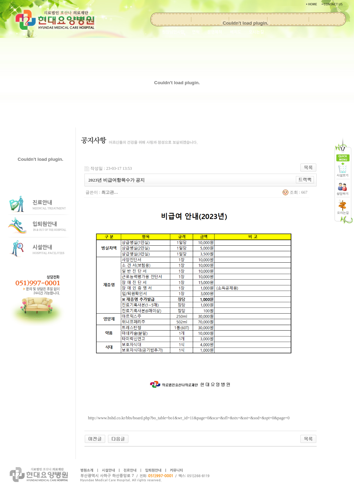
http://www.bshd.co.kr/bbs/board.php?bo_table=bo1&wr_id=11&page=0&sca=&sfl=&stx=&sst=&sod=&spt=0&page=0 (188, 417)
